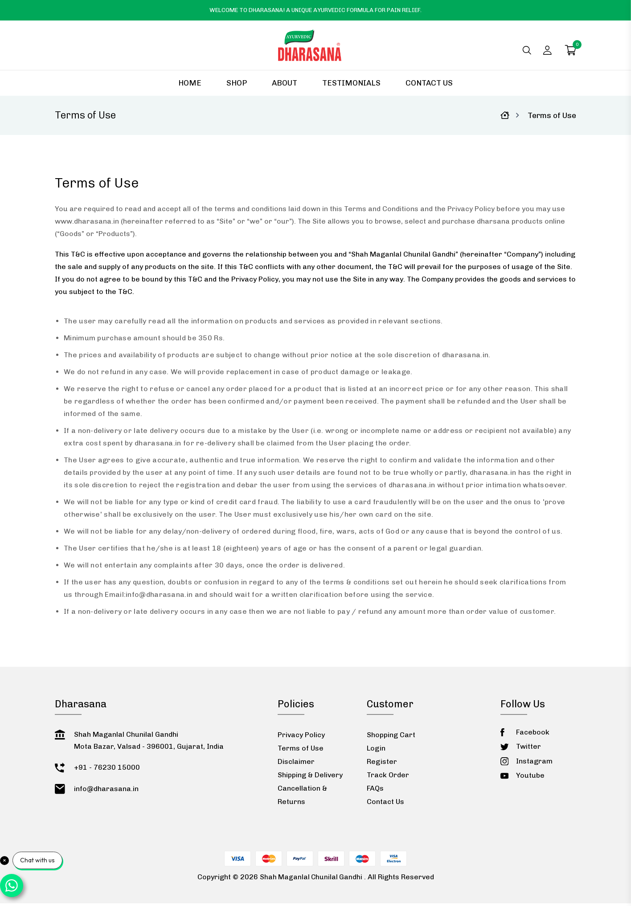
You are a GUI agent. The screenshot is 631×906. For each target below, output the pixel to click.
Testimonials (351, 85)
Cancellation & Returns (302, 797)
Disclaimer (296, 764)
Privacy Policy (301, 737)
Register (382, 764)
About (284, 85)
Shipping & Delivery (310, 777)
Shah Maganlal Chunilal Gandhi (311, 879)
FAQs (375, 791)
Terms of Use (301, 751)
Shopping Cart (391, 737)
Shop (236, 85)
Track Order (388, 777)
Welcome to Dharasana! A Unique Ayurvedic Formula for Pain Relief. (315, 10)
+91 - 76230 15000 (107, 770)
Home (189, 85)
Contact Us (429, 85)
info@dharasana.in (159, 597)
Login (376, 751)
